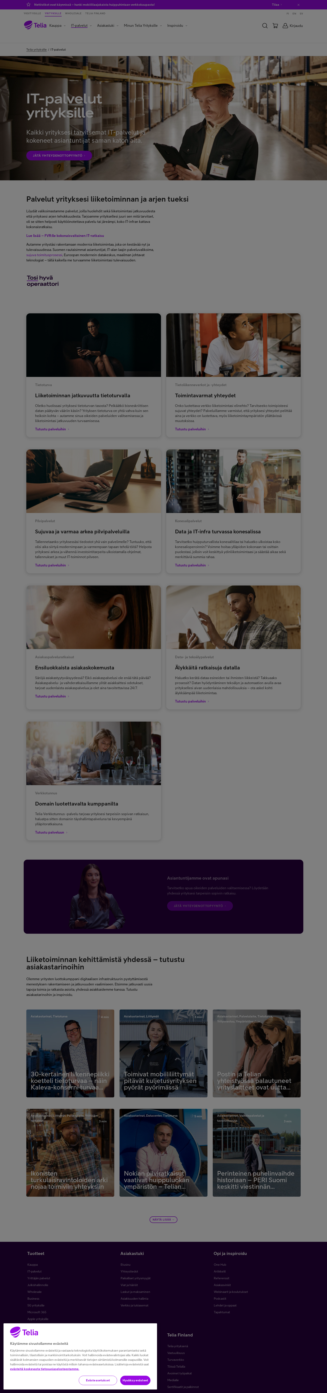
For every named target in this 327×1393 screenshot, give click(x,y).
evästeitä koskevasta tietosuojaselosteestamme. (44, 1372)
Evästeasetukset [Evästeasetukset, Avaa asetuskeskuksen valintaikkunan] (98, 1383)
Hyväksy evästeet (135, 1383)
